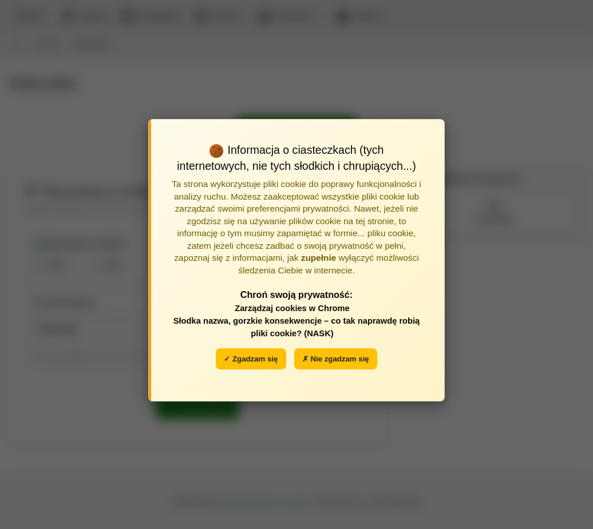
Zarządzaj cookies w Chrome (292, 308)
